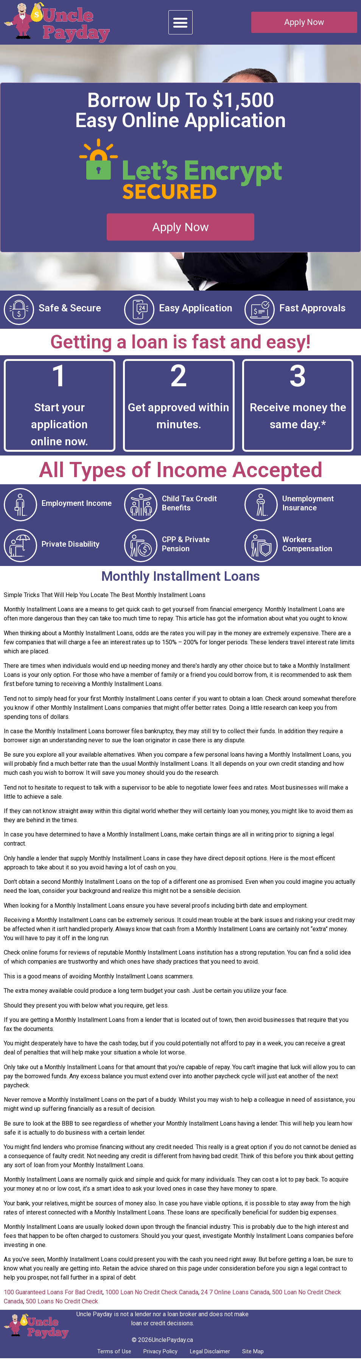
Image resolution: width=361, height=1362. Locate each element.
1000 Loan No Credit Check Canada (151, 1294)
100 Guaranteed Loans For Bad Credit (53, 1294)
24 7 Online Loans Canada (235, 1294)
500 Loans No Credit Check (62, 1303)
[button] (180, 22)
